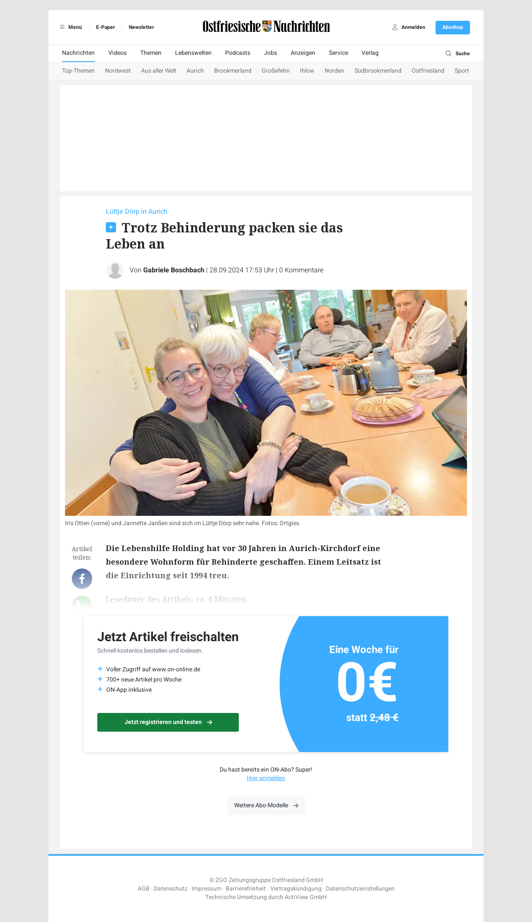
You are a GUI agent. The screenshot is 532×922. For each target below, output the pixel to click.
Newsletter (141, 27)
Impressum (206, 888)
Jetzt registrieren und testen (168, 722)
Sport (462, 70)
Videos (117, 52)
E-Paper (105, 27)
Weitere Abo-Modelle (266, 805)
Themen (150, 52)
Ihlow (307, 70)
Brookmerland (233, 70)
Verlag (370, 52)
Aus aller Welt (158, 70)
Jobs (270, 52)
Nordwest (118, 70)
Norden (334, 70)
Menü (69, 27)
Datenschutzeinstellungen (360, 888)
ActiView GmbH (306, 897)
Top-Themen (78, 70)
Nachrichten (78, 52)
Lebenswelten (193, 52)
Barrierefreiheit (246, 888)
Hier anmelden (266, 778)
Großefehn (276, 70)
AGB (144, 888)
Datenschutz (170, 888)
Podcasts (237, 52)
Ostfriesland (428, 70)
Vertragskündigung (296, 888)
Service (338, 52)
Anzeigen (303, 52)
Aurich (195, 70)
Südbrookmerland (378, 70)
